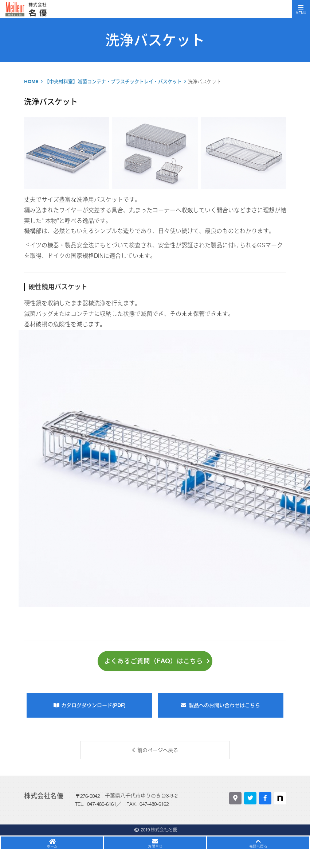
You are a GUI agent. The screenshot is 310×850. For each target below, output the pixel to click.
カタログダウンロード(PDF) (93, 705)
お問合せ (155, 846)
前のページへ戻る (157, 750)
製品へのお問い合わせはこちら (224, 705)
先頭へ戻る (258, 846)
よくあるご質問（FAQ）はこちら (157, 661)
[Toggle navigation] (301, 9)
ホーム (52, 846)
